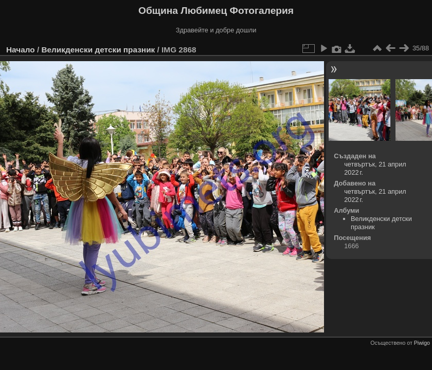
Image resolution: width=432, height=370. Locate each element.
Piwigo (422, 343)
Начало (20, 49)
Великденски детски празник (98, 49)
